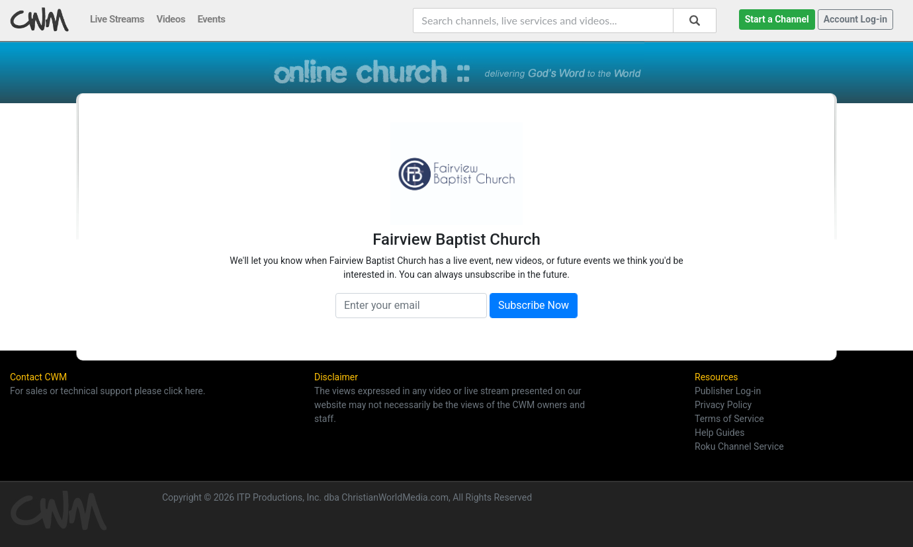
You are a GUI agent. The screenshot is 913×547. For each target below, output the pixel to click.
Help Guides (719, 432)
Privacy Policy (723, 405)
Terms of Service (729, 418)
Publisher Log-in (728, 391)
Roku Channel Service (739, 446)
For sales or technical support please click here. (107, 391)
